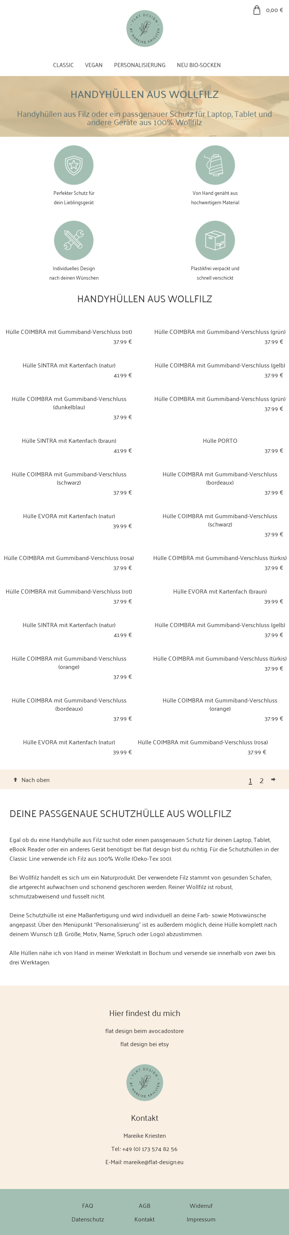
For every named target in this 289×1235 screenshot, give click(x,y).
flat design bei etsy (144, 1043)
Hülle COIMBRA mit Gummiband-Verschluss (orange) (69, 662)
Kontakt (144, 1219)
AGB (145, 1205)
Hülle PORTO (220, 440)
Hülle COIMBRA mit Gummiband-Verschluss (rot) (69, 331)
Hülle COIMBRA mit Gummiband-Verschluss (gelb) (220, 365)
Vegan (94, 64)
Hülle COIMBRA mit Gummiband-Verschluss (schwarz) (69, 477)
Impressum (201, 1219)
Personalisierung (140, 64)
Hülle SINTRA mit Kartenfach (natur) (69, 365)
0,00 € (274, 9)
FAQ (87, 1205)
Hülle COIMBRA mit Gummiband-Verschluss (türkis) (220, 557)
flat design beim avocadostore (144, 1030)
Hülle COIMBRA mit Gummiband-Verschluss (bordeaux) (220, 477)
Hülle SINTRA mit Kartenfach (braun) (69, 440)
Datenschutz (87, 1219)
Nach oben (35, 779)
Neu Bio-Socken (199, 64)
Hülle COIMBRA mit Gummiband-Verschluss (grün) (220, 331)
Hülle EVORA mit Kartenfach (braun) (220, 591)
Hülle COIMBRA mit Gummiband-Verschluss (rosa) (69, 557)
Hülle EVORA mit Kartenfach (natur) (69, 515)
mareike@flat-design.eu (153, 1161)
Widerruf (201, 1205)
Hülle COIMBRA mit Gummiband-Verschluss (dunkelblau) (69, 402)
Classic (63, 64)
